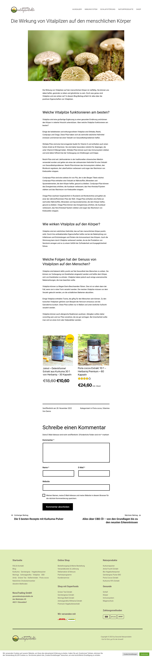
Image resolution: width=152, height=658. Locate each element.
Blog (14, 569)
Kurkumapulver (109, 566)
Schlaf (105, 592)
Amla (15, 578)
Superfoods (73, 586)
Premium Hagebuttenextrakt (69, 604)
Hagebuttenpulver (38, 572)
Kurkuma (16, 572)
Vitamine (106, 408)
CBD (43, 575)
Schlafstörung (107, 9)
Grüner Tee (22, 578)
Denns (48, 411)
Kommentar (48, 440)
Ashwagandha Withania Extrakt (70, 601)
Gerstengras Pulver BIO (112, 575)
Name (46, 467)
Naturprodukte (125, 9)
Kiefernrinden (33, 578)
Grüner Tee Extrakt (65, 592)
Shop (138, 9)
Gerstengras (25, 572)
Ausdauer (77, 9)
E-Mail (81, 467)
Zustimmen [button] (144, 654)
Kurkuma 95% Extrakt (111, 581)
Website (46, 481)
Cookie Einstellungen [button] (130, 654)
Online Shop (64, 560)
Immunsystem (91, 9)
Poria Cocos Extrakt (110, 578)
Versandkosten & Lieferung (68, 569)
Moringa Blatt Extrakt (66, 598)
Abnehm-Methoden (20, 584)
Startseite (17, 560)
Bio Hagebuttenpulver (111, 572)
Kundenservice (63, 578)
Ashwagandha (25, 575)
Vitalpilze (36, 575)
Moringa (16, 575)
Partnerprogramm (65, 575)
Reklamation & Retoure (66, 572)
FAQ (14, 566)
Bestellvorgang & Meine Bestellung (71, 566)
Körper (105, 595)
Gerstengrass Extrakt (66, 595)
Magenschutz (108, 601)
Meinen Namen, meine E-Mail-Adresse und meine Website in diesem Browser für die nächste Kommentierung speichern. (77, 496)
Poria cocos (97, 408)
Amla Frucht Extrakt (110, 569)
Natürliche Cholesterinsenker (24, 581)
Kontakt (21, 566)
